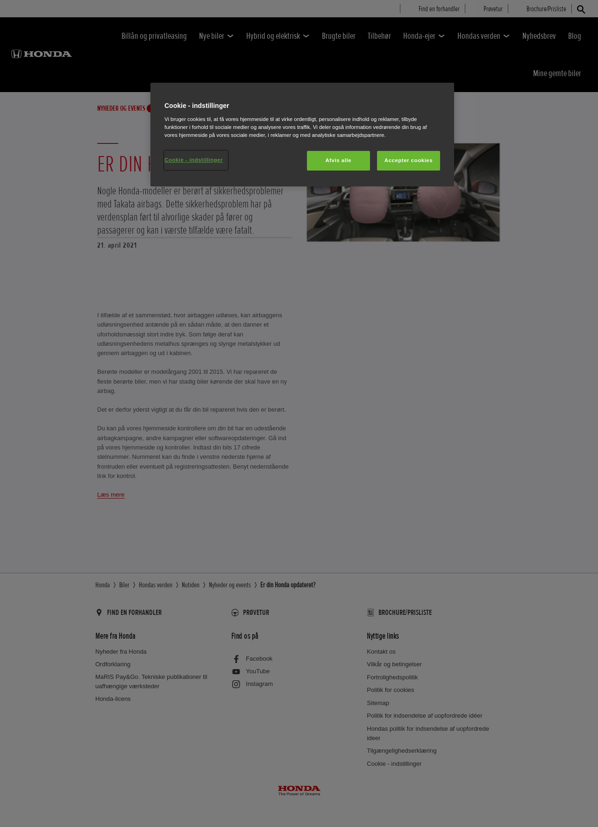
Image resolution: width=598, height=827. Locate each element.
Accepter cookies (408, 160)
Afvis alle (338, 160)
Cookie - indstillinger (193, 160)
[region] (302, 134)
